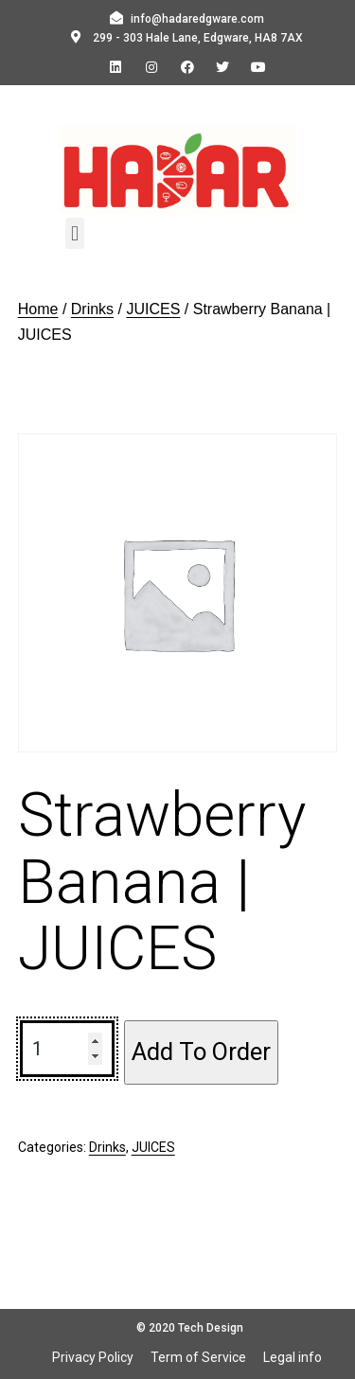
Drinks (92, 309)
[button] (74, 233)
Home (38, 309)
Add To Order (201, 1051)
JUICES (153, 309)
